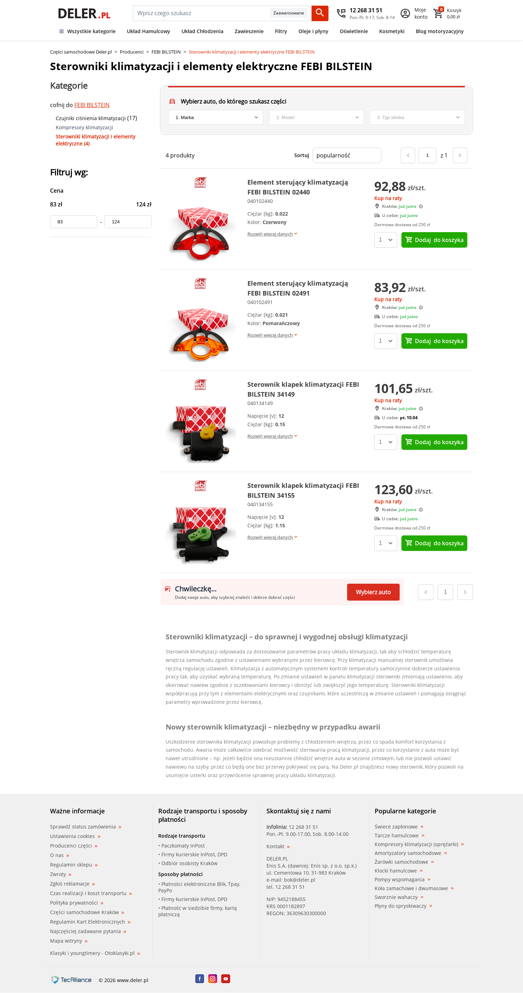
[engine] (417, 117)
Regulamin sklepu (74, 864)
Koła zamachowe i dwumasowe (414, 888)
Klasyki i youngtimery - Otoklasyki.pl (95, 953)
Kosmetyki (392, 31)
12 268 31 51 (303, 827)
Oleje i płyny (313, 31)
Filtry (281, 31)
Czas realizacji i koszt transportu (91, 893)
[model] (316, 117)
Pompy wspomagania (402, 879)
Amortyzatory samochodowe (411, 853)
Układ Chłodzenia (202, 31)
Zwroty (60, 874)
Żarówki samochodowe (404, 862)
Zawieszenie (249, 31)
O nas (59, 855)
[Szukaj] (320, 13)
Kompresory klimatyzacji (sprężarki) (419, 844)
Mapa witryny (68, 940)
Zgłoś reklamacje (72, 883)
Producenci (131, 52)
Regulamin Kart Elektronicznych (90, 921)
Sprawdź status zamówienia (85, 827)
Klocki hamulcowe (399, 871)
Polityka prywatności (76, 902)
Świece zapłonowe (399, 827)
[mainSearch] (201, 13)
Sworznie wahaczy (399, 897)
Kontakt (278, 846)
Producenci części (73, 846)
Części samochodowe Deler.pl (81, 52)
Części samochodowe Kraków (87, 912)
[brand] (215, 117)
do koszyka (434, 240)
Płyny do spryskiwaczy (403, 906)
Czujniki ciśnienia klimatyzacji (91, 118)
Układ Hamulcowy (148, 31)
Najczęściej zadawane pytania (88, 931)
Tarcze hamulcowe (399, 835)
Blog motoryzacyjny (440, 31)
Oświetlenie (354, 31)
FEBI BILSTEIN (166, 52)
